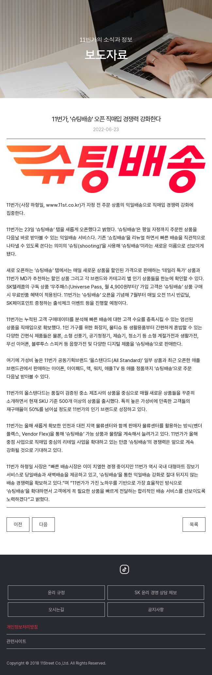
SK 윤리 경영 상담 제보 (156, 592)
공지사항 (156, 609)
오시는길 (56, 609)
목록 (194, 525)
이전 (18, 525)
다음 (43, 525)
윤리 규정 (56, 592)
